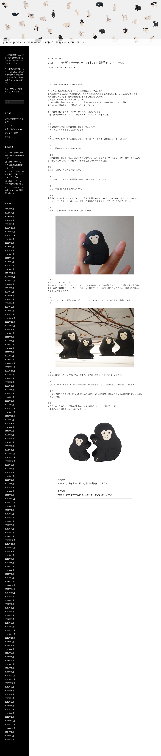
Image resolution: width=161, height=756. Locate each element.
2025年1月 (9, 269)
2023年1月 (9, 359)
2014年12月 (10, 720)
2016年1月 (9, 672)
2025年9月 (9, 239)
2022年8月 (9, 378)
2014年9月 (9, 732)
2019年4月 (9, 529)
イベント (8, 125)
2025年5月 (9, 254)
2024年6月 (9, 295)
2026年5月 (9, 209)
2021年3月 (9, 442)
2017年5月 (9, 611)
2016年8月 (9, 645)
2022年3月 (9, 397)
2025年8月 (9, 243)
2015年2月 (9, 713)
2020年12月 (10, 453)
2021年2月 (9, 446)
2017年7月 (9, 604)
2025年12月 (10, 228)
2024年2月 (9, 310)
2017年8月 (9, 600)
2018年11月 (10, 544)
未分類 (7, 136)
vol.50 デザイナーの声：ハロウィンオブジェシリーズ (95, 492)
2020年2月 (9, 491)
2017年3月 (9, 619)
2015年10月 (10, 683)
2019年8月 (9, 514)
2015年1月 (9, 717)
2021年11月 (10, 412)
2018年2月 (9, 578)
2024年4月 (9, 303)
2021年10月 (10, 416)
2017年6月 (9, 608)
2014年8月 (9, 736)
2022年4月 (9, 393)
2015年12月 (10, 675)
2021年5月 (9, 435)
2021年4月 (9, 438)
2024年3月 (9, 307)
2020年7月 (9, 472)
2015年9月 (9, 687)
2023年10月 (10, 325)
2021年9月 (9, 420)
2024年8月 (9, 288)
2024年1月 (9, 314)
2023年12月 (10, 318)
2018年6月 (9, 562)
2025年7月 (9, 246)
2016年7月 (9, 649)
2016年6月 (9, 653)
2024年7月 (9, 292)
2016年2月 (9, 668)
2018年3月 (9, 574)
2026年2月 (9, 220)
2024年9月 (9, 284)
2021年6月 (9, 431)
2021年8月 (9, 423)
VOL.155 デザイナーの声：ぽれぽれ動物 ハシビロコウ (14, 165)
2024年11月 (10, 277)
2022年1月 (9, 404)
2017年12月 (10, 585)
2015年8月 (9, 690)
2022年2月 (9, 401)
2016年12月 (10, 630)
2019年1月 (9, 536)
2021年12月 (10, 408)
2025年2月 (9, 265)
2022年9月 (9, 374)
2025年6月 (9, 250)
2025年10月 (10, 235)
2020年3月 (9, 487)
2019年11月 (10, 502)
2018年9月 (9, 551)
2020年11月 (10, 457)
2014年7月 (9, 739)
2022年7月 (9, 382)
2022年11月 (10, 367)
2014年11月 (10, 724)
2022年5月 (9, 389)
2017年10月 (10, 593)
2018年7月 (9, 559)
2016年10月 (10, 638)
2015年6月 (9, 698)
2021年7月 (9, 427)
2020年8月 (9, 468)
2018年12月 (10, 540)
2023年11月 (10, 322)
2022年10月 (10, 371)
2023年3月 (9, 352)
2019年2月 (9, 532)
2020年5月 (9, 480)
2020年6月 (9, 476)
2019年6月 (9, 521)
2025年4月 (9, 258)
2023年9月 (9, 329)
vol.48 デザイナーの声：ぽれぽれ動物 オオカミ (95, 481)
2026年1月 (9, 224)
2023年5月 (9, 344)
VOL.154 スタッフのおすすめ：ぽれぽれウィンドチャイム (14, 174)
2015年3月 (9, 709)
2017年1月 (9, 626)
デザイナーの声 (54, 58)
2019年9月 (9, 510)
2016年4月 (9, 660)
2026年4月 (9, 213)
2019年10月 (10, 506)
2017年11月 (10, 589)
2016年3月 (9, 664)
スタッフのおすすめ (13, 129)
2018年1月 (9, 581)
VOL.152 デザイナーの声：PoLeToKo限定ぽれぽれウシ (14, 190)
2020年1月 (9, 495)
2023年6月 (9, 341)
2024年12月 (10, 273)
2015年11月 (10, 679)
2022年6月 (9, 386)
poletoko (72, 67)
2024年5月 (9, 299)
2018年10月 (10, 547)
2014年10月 (10, 728)
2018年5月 (9, 566)
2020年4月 (9, 483)
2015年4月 (9, 705)
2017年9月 (9, 596)
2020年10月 (10, 461)
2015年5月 (9, 702)
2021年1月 (9, 450)
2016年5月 (9, 657)
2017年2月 (9, 623)
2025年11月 (10, 231)
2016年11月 (10, 634)
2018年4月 (9, 570)
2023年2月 (9, 356)
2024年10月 (10, 280)
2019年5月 (9, 525)
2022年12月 (10, 363)
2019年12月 (10, 499)
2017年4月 (9, 615)
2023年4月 (9, 348)
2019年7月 (9, 517)
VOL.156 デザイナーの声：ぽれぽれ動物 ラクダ (14, 155)
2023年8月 (9, 333)
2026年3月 (9, 216)
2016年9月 (9, 641)
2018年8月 (9, 555)
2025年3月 (9, 262)
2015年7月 (9, 694)
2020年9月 (9, 465)
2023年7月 (9, 337)
